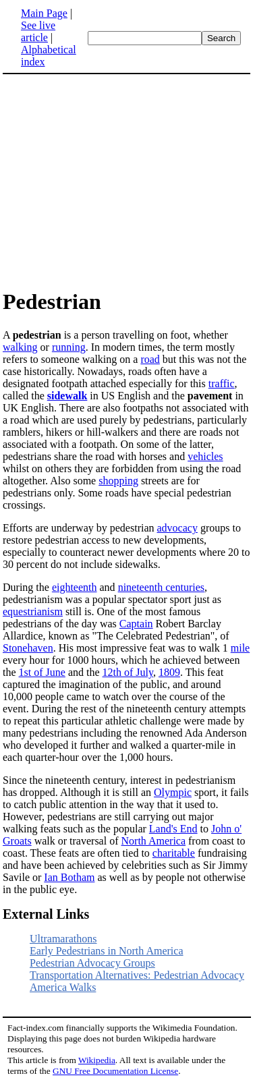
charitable (173, 853)
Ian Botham (69, 877)
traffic (221, 383)
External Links (46, 914)
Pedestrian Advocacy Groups (92, 963)
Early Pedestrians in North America (107, 951)
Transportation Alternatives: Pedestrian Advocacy (137, 975)
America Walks (63, 987)
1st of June (42, 672)
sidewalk (67, 395)
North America (153, 841)
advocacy (177, 528)
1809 (169, 672)
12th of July (128, 672)
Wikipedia (96, 1060)
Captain (136, 623)
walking (20, 347)
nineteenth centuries (161, 587)
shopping (118, 480)
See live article (38, 31)
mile (240, 648)
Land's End (173, 828)
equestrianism (33, 611)
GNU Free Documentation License (115, 1071)
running (69, 347)
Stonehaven (28, 648)
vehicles (205, 456)
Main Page (44, 13)
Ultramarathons (63, 938)
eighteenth (74, 587)
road (149, 359)
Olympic (173, 792)
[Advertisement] (116, 180)
